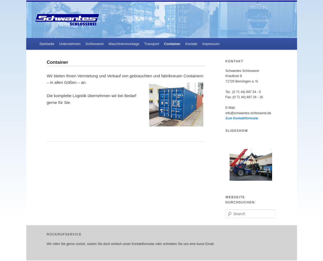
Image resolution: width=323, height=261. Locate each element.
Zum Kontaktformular (242, 118)
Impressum (211, 44)
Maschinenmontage (124, 44)
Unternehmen (70, 44)
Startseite (46, 44)
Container (172, 44)
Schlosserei (95, 44)
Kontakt (191, 44)
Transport (151, 44)
